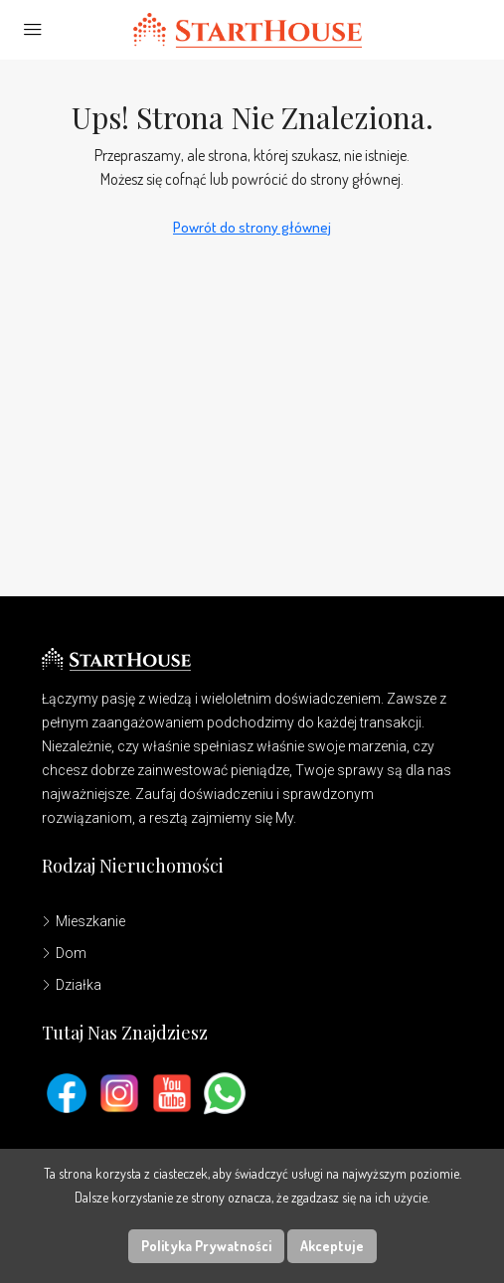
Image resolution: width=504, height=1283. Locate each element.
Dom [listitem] (64, 953)
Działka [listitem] (71, 985)
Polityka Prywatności (206, 1245)
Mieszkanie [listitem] (83, 921)
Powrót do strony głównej (252, 227)
